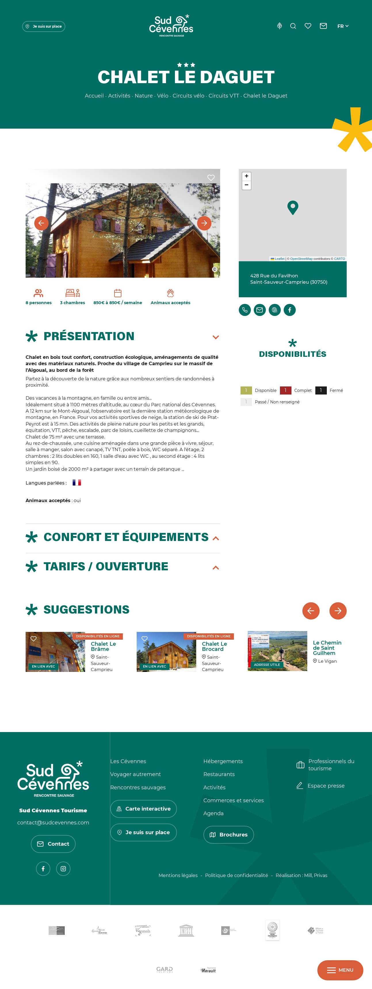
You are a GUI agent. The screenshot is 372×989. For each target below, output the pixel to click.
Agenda (213, 813)
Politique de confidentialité (236, 875)
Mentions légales (178, 875)
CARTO (339, 258)
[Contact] (323, 26)
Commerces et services (233, 800)
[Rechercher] (293, 26)
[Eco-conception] (279, 26)
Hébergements (223, 761)
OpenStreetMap (301, 258)
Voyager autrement (135, 774)
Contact (53, 844)
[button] (292, 208)
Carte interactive (144, 809)
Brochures (229, 835)
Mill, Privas (315, 875)
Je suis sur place (44, 26)
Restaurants (219, 774)
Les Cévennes (128, 761)
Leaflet (278, 258)
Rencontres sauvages (138, 787)
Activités (214, 787)
